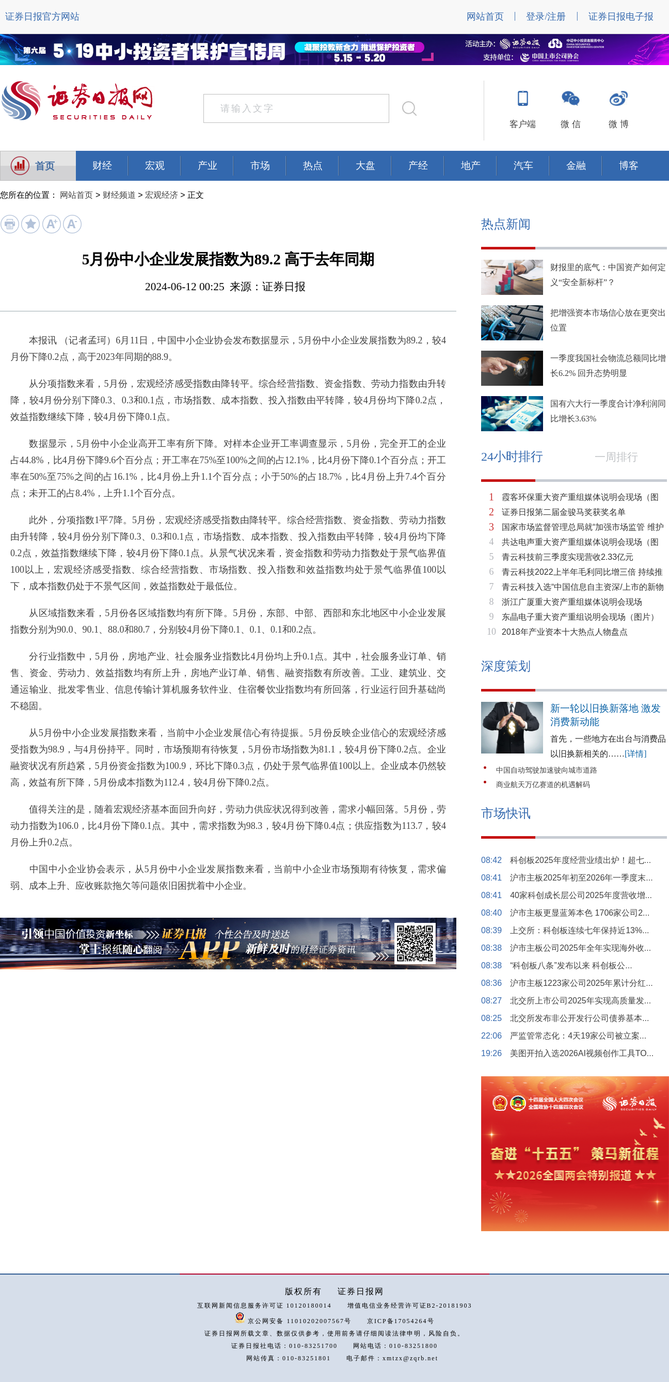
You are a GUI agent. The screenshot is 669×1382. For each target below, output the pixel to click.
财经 (102, 165)
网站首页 (485, 16)
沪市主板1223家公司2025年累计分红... (581, 983)
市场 (260, 165)
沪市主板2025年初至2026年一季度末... (581, 877)
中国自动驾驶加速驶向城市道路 (546, 770)
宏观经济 (161, 195)
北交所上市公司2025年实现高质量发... (580, 1000)
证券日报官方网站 (42, 16)
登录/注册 (546, 16)
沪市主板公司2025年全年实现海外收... (580, 948)
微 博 (618, 124)
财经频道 (119, 195)
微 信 (570, 124)
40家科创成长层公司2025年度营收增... (581, 895)
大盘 (365, 165)
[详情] (636, 753)
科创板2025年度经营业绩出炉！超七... (580, 860)
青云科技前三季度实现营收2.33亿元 (567, 557)
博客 (629, 165)
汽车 (523, 165)
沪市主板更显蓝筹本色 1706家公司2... (579, 912)
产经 (418, 165)
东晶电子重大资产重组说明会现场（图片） (580, 617)
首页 (45, 166)
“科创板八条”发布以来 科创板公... (571, 965)
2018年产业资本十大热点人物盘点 (565, 631)
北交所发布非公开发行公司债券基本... (579, 1018)
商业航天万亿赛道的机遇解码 (543, 785)
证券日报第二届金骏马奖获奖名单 (564, 512)
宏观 (155, 165)
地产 (471, 165)
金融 (576, 165)
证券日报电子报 (621, 16)
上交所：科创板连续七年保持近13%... (579, 930)
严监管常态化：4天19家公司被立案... (578, 1035)
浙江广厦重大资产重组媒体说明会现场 (572, 602)
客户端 (522, 124)
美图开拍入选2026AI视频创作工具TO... (582, 1053)
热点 (313, 165)
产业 (207, 165)
